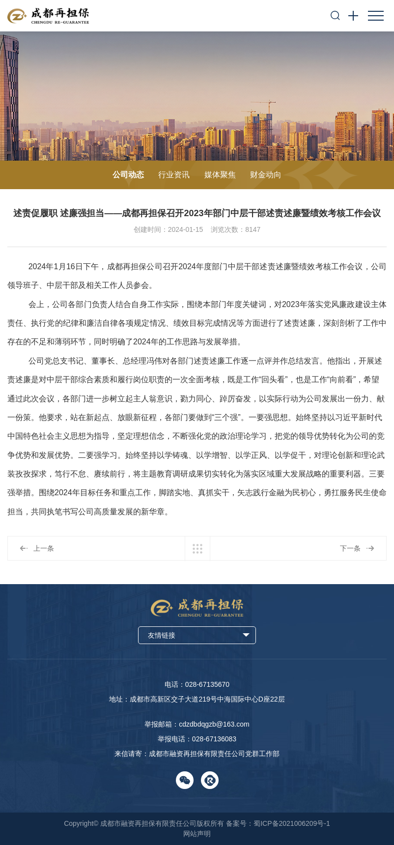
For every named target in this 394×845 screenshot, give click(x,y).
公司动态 (128, 174)
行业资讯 (174, 174)
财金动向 (265, 174)
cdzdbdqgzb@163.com (214, 724)
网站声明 (197, 834)
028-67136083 (214, 739)
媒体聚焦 (220, 174)
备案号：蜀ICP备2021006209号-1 (278, 823)
